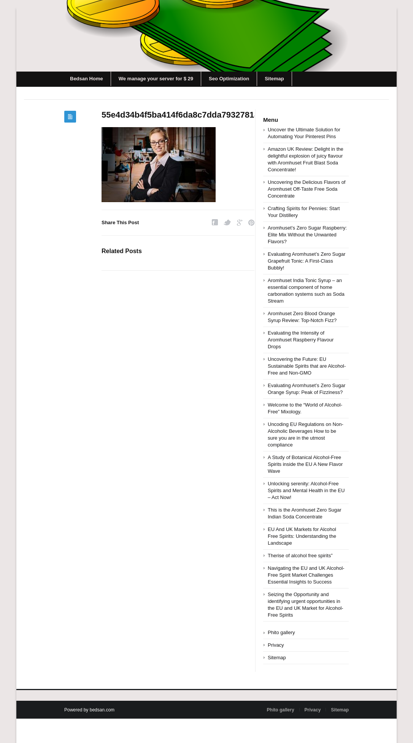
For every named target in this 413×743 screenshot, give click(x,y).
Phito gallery (281, 632)
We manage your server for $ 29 (156, 78)
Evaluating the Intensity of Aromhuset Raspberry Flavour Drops (301, 339)
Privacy (276, 645)
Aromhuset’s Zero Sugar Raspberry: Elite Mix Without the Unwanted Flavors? (307, 234)
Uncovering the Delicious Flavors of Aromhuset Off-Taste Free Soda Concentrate (306, 189)
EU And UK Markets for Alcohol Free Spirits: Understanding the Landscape (302, 536)
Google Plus (240, 222)
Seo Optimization (229, 78)
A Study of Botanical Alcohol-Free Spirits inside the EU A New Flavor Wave (305, 464)
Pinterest (251, 222)
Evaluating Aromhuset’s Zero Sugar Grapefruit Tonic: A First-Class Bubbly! (306, 261)
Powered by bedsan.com (89, 710)
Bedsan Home (86, 78)
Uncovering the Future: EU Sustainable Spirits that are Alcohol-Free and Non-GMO (307, 366)
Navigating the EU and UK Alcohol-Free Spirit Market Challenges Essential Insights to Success (306, 575)
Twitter (227, 222)
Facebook (215, 222)
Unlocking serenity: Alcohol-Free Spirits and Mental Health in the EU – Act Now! (306, 490)
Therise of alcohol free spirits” (300, 555)
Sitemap (274, 78)
